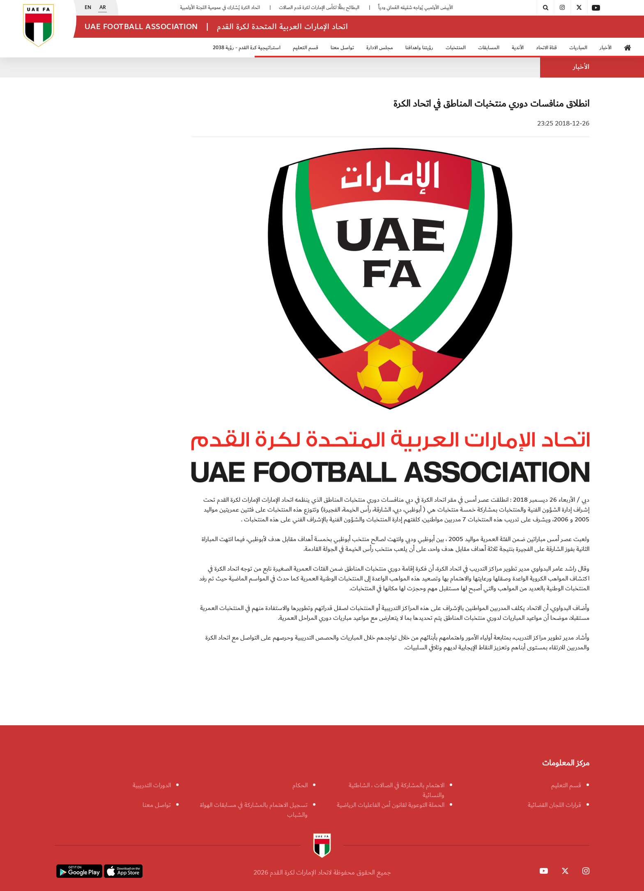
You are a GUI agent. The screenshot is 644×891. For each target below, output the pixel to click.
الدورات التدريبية (152, 785)
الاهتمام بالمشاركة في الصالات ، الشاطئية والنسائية (396, 790)
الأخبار (606, 47)
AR (102, 7)
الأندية (518, 47)
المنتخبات (456, 47)
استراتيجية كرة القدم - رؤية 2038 (247, 47)
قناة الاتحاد (546, 47)
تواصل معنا (342, 47)
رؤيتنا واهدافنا (419, 47)
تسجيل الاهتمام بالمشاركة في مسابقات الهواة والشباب (254, 810)
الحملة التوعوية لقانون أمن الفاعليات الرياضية (390, 805)
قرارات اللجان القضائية (554, 805)
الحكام (300, 785)
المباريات (578, 47)
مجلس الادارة (379, 47)
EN (88, 7)
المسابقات (488, 47)
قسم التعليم (305, 47)
